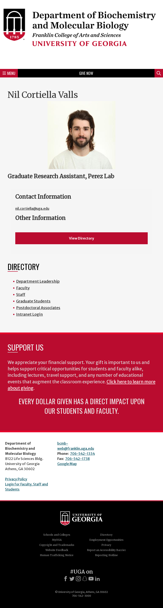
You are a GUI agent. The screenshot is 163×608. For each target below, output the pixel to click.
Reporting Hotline (106, 555)
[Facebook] (65, 578)
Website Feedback (56, 550)
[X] (71, 578)
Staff (20, 294)
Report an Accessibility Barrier (106, 550)
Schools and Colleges (56, 534)
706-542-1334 (82, 453)
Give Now (86, 73)
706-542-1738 (77, 459)
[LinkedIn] (97, 578)
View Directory (81, 238)
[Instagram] (78, 578)
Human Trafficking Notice (56, 555)
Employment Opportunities (106, 539)
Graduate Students (33, 301)
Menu (9, 73)
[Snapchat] (84, 578)
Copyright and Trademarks (56, 545)
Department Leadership (38, 281)
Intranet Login (29, 314)
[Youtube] (91, 578)
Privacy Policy (16, 479)
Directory (106, 534)
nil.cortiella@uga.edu (32, 208)
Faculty (23, 287)
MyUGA (57, 539)
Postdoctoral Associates (38, 307)
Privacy (106, 545)
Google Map (67, 464)
